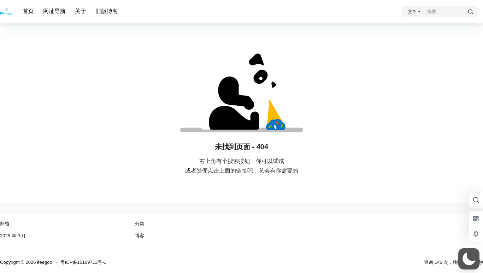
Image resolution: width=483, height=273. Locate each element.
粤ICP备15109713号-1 (83, 262)
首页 (28, 11)
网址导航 (54, 11)
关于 (80, 11)
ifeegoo (44, 262)
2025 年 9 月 (13, 235)
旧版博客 (106, 11)
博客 (139, 235)
